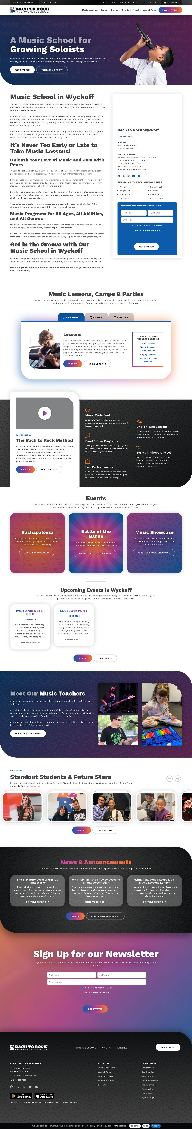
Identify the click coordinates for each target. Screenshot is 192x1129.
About (136, 10)
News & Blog (148, 1077)
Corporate (149, 1064)
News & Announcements (105, 917)
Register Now (30, 642)
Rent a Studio (149, 1085)
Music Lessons (89, 10)
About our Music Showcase (154, 553)
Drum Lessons (148, 351)
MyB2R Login (109, 3)
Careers (102, 1085)
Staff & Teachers (106, 1068)
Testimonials (148, 1072)
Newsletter (138, 3)
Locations (147, 1094)
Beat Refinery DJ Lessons (148, 359)
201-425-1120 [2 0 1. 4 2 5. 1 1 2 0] (171, 3)
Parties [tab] (121, 317)
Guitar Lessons (148, 347)
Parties (114, 10)
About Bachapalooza (36, 553)
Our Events (105, 658)
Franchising (124, 3)
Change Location (48, 3)
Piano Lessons (148, 343)
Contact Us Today (52, 70)
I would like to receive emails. (147, 226)
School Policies (105, 1077)
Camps (104, 10)
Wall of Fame (149, 10)
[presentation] (147, 238)
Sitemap (74, 1103)
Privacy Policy (62, 1103)
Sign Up (72, 364)
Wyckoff (104, 1064)
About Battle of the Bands (95, 554)
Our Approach (49, 470)
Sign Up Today (170, 10)
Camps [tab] (96, 317)
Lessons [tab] (70, 317)
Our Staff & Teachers (28, 733)
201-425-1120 (19, 1080)
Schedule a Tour (106, 1081)
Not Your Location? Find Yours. (23, 1076)
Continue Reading (37, 902)
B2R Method (148, 1068)
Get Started (22, 70)
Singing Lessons (148, 354)
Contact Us (153, 3)
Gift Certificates (150, 1081)
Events (125, 10)
